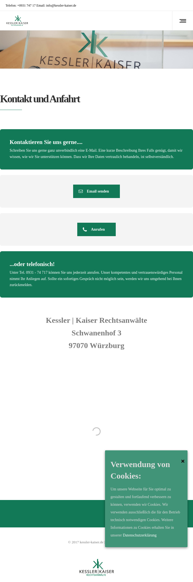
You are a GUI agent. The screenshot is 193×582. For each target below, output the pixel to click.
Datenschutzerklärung (140, 535)
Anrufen (94, 229)
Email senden (94, 191)
